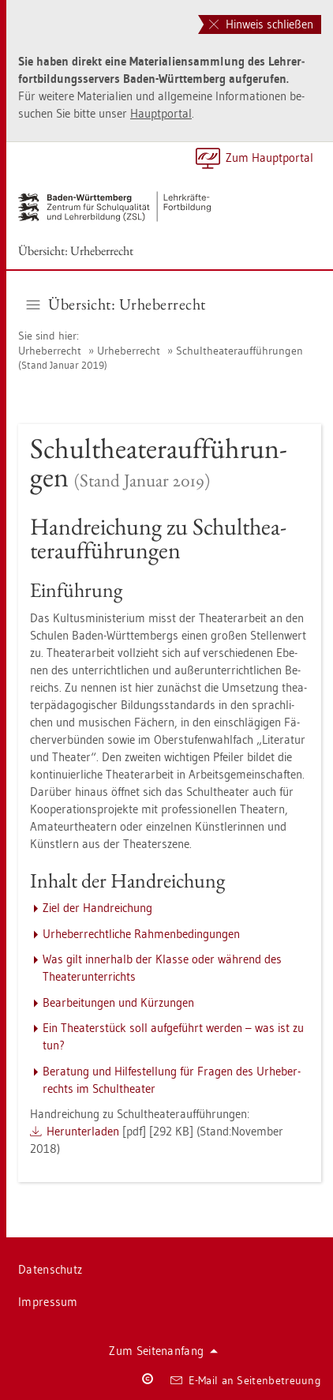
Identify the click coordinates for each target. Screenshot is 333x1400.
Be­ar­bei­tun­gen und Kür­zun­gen (118, 1002)
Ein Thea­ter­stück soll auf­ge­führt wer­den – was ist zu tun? (173, 1036)
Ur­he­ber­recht (49, 350)
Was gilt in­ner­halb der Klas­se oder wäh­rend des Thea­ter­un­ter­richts (162, 967)
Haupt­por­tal (161, 113)
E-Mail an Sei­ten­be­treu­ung (245, 1380)
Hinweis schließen (261, 24)
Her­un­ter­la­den (83, 1131)
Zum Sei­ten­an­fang (163, 1350)
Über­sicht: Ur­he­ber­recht (75, 250)
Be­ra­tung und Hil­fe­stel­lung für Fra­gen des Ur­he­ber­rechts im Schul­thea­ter (172, 1080)
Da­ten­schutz (50, 1269)
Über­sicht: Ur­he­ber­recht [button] (116, 304)
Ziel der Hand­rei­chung (97, 907)
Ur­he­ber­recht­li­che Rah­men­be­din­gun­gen (141, 933)
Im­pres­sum (48, 1301)
